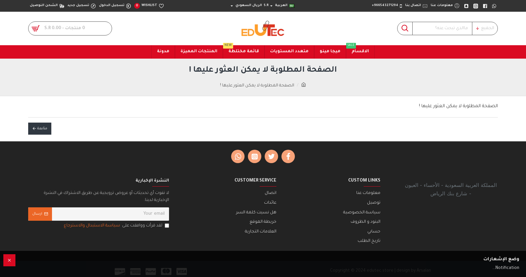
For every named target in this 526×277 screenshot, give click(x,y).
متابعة (42, 129)
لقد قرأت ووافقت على (116, 225)
